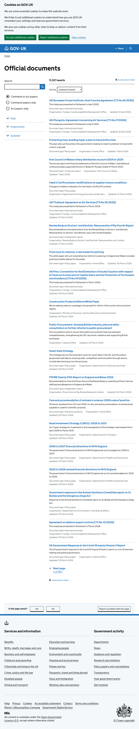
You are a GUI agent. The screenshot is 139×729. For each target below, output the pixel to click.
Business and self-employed (19, 654)
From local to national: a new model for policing (76, 252)
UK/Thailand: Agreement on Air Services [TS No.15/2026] (82, 202)
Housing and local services (64, 660)
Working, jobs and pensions (64, 684)
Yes (39, 609)
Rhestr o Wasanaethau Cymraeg (22, 707)
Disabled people (13, 678)
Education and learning (62, 642)
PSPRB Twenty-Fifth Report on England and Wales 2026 (81, 377)
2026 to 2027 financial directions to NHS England (78, 446)
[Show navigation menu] (119, 48)
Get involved (101, 684)
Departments (101, 642)
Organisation (17, 126)
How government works (107, 678)
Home (7, 56)
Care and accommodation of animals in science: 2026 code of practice (89, 400)
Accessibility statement (48, 703)
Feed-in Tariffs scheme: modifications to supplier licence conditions (88, 182)
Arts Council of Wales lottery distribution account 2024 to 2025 (86, 159)
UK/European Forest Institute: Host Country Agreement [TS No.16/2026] (91, 100)
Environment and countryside (65, 654)
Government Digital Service (57, 707)
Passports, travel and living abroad (68, 672)
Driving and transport (16, 684)
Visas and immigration (61, 678)
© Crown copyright (124, 720)
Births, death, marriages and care (22, 648)
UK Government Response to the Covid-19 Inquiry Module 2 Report (87, 545)
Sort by (52, 89)
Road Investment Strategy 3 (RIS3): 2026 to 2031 (78, 423)
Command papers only (23, 102)
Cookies (27, 703)
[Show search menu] (130, 48)
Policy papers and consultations (111, 666)
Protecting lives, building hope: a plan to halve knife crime (82, 139)
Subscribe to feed (125, 80)
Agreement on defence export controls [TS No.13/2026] (81, 522)
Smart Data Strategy (61, 351)
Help (7, 703)
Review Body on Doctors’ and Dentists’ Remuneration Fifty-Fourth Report (91, 225)
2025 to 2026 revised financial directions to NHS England (82, 469)
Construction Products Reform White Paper (74, 301)
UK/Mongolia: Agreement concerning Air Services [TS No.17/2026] (88, 120)
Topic (13, 118)
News (97, 648)
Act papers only (19, 108)
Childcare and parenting (17, 660)
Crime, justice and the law (18, 672)
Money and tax (57, 666)
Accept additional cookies (20, 37)
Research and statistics (107, 660)
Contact (67, 703)
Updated (15, 135)
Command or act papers (24, 96)
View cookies (79, 37)
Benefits (9, 642)
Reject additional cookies (54, 37)
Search (18, 80)
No (56, 609)
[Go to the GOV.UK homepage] (15, 48)
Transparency (101, 672)
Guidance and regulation (107, 654)
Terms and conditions (87, 703)
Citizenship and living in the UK (21, 666)
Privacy (16, 703)
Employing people (59, 648)
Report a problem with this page (114, 609)
